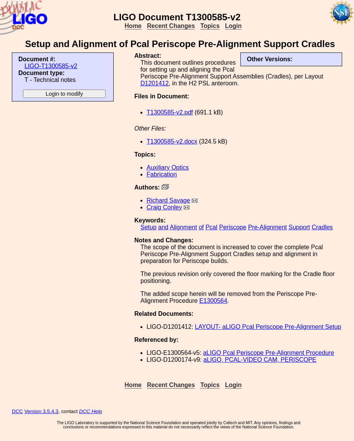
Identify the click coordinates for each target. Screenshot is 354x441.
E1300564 (213, 300)
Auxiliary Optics (168, 167)
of (201, 227)
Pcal (211, 227)
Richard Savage (168, 200)
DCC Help (90, 411)
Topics (209, 26)
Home (133, 26)
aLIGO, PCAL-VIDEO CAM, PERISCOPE (260, 359)
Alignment (183, 227)
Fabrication (162, 174)
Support (299, 227)
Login (233, 26)
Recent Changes (171, 26)
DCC (17, 411)
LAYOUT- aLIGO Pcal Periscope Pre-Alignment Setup (268, 326)
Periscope (232, 227)
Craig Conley (164, 207)
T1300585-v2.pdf (170, 112)
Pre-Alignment (267, 227)
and (163, 227)
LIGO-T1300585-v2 (50, 66)
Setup (148, 227)
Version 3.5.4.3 (41, 411)
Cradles (322, 227)
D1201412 (154, 83)
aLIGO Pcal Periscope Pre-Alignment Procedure (268, 353)
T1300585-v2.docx (172, 141)
